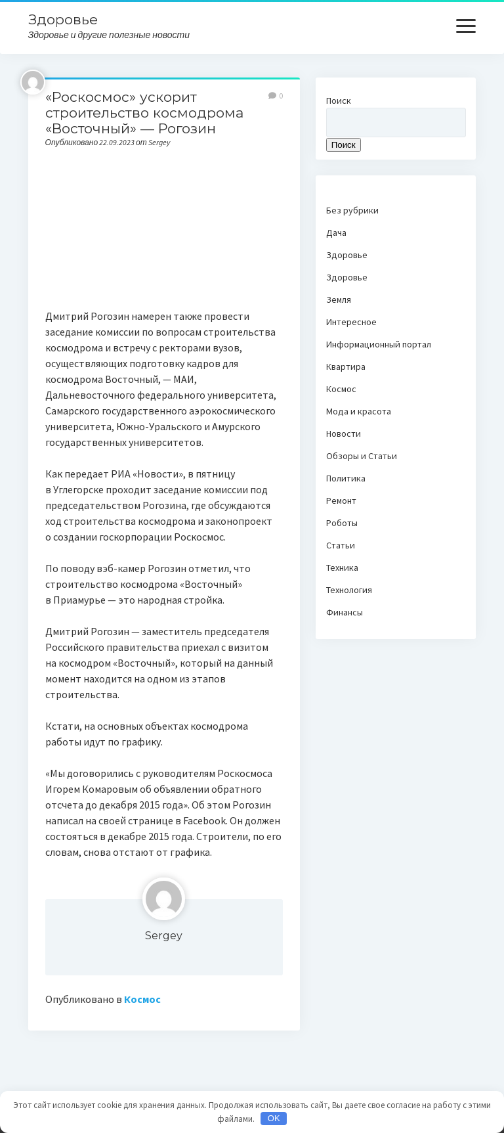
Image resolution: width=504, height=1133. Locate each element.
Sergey (163, 935)
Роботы (342, 523)
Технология (349, 590)
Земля (338, 299)
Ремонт (341, 500)
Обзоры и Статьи (361, 456)
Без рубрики (352, 210)
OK (274, 1118)
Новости (343, 433)
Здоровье (63, 19)
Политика (346, 478)
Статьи (340, 545)
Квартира (346, 366)
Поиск (338, 100)
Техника (342, 567)
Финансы (344, 612)
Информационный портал (378, 344)
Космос (142, 999)
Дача (336, 232)
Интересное (351, 322)
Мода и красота (358, 411)
